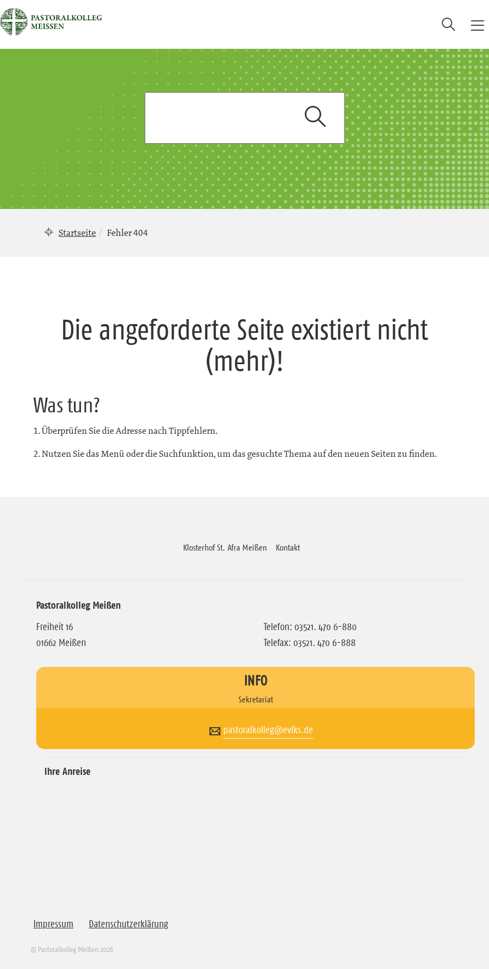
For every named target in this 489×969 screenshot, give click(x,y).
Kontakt (288, 547)
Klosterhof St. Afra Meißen (225, 547)
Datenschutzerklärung (128, 924)
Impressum (53, 924)
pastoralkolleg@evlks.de (268, 730)
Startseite (77, 232)
